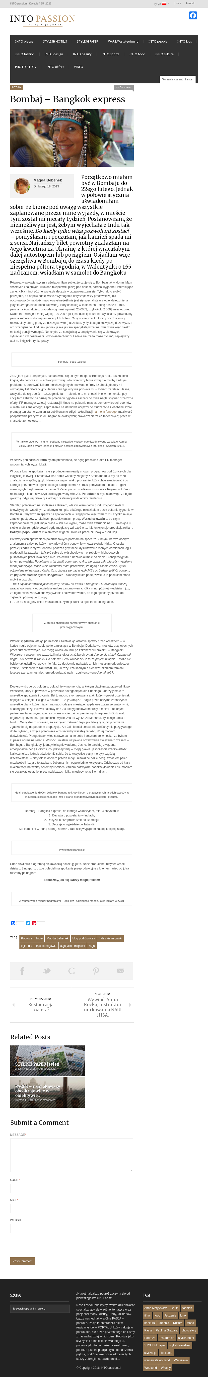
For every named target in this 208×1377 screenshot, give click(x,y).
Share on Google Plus (71, 974)
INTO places (24, 44)
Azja (92, 949)
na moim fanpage (105, 414)
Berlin (175, 1293)
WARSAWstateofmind (123, 44)
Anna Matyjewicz (155, 1293)
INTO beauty (82, 57)
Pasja (148, 1316)
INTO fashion (25, 57)
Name (15, 1165)
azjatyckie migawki (72, 949)
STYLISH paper (154, 1330)
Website (17, 1205)
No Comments (124, 90)
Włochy (166, 1353)
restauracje (166, 1323)
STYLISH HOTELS (55, 44)
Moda (190, 1308)
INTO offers (55, 70)
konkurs (149, 1308)
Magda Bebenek (48, 183)
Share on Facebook (22, 974)
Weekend (150, 1353)
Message (18, 1114)
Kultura (178, 1308)
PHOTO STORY (25, 70)
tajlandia (26, 949)
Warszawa (181, 1345)
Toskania (166, 1338)
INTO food (137, 57)
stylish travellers (180, 1330)
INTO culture (164, 57)
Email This (120, 974)
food (157, 1301)
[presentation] (48, 1233)
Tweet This (47, 974)
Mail (14, 1185)
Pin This (96, 974)
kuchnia (164, 1308)
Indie (39, 941)
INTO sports (110, 57)
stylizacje (150, 1338)
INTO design (54, 57)
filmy (147, 1301)
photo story (189, 1316)
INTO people (157, 44)
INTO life (16, 90)
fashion (187, 1293)
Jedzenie (170, 1301)
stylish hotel (186, 1323)
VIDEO (78, 70)
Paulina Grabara (167, 1316)
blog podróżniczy (83, 941)
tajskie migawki (46, 949)
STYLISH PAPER (87, 44)
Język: (160, 4)
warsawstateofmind (157, 1345)
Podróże (26, 941)
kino (183, 1301)
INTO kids (184, 44)
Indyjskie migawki (110, 941)
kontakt (191, 3)
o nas (177, 3)
